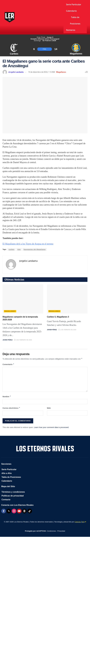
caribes (11, 249)
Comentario (8, 364)
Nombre (7, 396)
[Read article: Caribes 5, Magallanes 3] (67, 299)
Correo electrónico (11, 408)
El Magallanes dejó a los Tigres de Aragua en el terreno (28, 244)
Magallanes (61, 72)
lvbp (19, 249)
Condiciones (51, 531)
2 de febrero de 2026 (23, 340)
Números (70, 30)
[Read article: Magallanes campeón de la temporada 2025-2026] (23, 299)
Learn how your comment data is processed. (51, 427)
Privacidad (61, 531)
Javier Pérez (8, 340)
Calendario (71, 10)
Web (49, 408)
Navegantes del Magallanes (35, 249)
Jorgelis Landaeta (16, 72)
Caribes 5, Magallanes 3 (58, 317)
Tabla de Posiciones (75, 20)
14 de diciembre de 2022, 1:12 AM (41, 72)
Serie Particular (73, 4)
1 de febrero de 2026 (67, 329)
